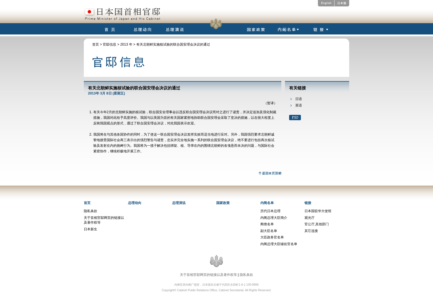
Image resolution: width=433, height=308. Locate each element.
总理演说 (178, 203)
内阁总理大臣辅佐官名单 (278, 244)
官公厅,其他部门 (316, 224)
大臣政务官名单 (272, 237)
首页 (95, 44)
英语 (298, 105)
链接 (307, 203)
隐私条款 (90, 211)
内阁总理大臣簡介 (273, 218)
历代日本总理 (270, 211)
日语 (298, 99)
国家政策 (223, 203)
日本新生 (90, 229)
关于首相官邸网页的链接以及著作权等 (208, 275)
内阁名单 (267, 203)
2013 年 (126, 44)
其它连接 (311, 231)
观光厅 (309, 218)
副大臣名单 (268, 231)
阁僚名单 (267, 224)
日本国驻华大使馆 (317, 211)
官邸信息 (109, 44)
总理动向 (134, 203)
